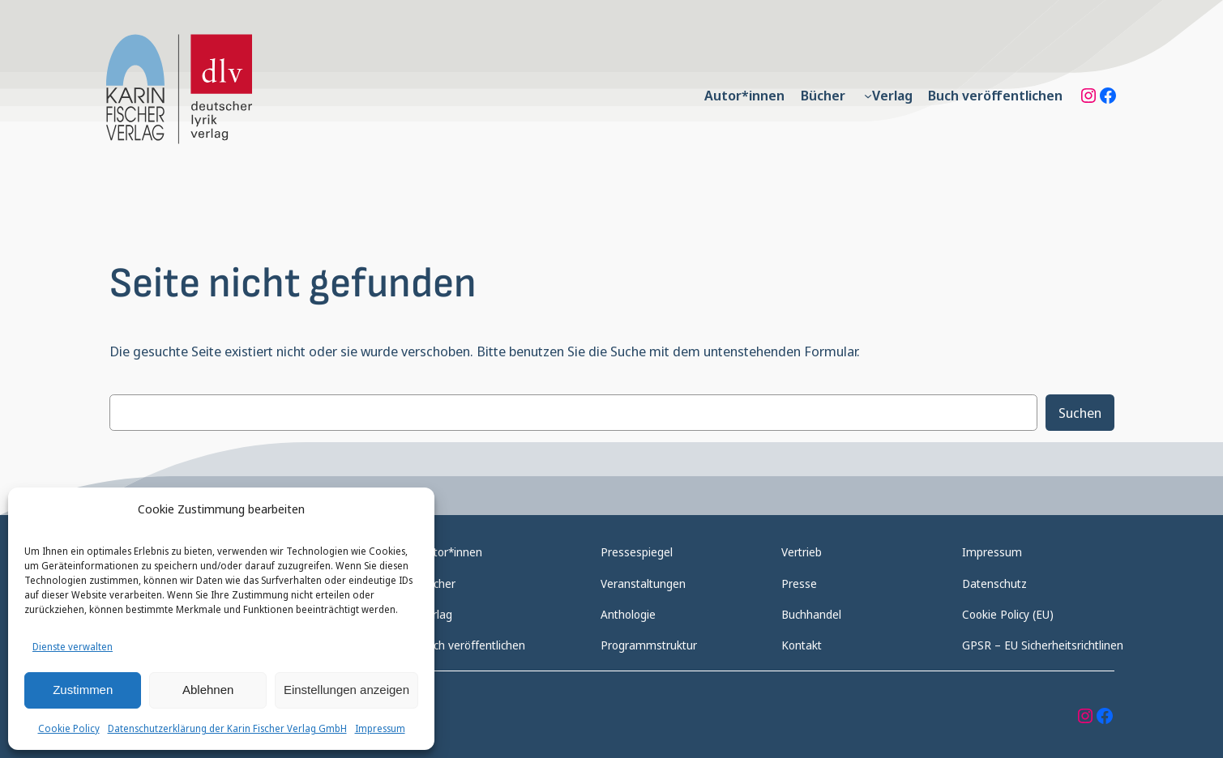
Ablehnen (207, 689)
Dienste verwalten (72, 647)
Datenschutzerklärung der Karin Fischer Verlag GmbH (227, 728)
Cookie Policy (69, 728)
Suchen (1079, 412)
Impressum (380, 728)
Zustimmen (83, 689)
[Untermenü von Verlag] (868, 96)
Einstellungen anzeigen (346, 689)
